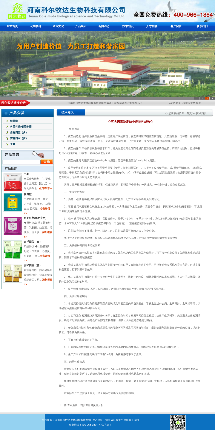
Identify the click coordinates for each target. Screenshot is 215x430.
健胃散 (13, 120)
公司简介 (35, 26)
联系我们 (202, 26)
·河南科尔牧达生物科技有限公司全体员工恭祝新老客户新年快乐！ (107, 102)
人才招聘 (151, 26)
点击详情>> (45, 188)
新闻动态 (103, 26)
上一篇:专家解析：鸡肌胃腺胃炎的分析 (81, 405)
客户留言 (176, 26)
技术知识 (128, 26)
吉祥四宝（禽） (18, 132)
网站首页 (12, 26)
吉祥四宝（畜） (18, 138)
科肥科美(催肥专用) (20, 126)
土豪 (12, 144)
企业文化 (58, 26)
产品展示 (80, 26)
